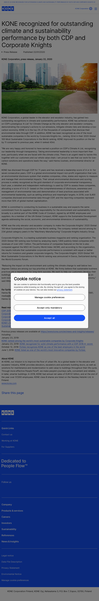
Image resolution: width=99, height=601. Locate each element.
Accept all (49, 318)
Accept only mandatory (49, 307)
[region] (49, 300)
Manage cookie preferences (49, 297)
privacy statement (64, 290)
